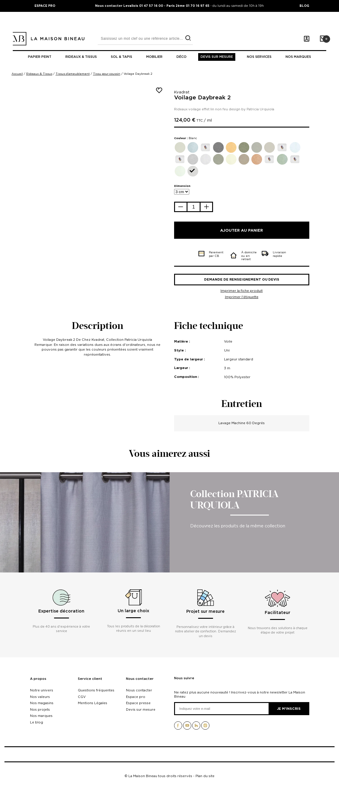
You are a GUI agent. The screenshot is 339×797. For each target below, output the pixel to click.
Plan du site (205, 776)
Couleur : (185, 138)
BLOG (304, 5)
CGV (82, 697)
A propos (38, 678)
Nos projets (40, 709)
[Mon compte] (306, 38)
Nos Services (259, 56)
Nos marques (298, 56)
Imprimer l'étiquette (241, 297)
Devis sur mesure (217, 56)
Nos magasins (41, 703)
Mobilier (154, 56)
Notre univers (41, 690)
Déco (181, 56)
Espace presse (138, 703)
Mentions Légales (92, 703)
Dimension (182, 185)
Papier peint (39, 56)
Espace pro (135, 697)
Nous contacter (140, 678)
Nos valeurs (40, 697)
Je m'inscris (289, 708)
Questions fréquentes (96, 690)
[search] (188, 38)
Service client (90, 678)
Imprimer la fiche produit (241, 290)
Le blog (36, 722)
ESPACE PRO (44, 5)
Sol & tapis (121, 56)
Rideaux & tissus (81, 56)
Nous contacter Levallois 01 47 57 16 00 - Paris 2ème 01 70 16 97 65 (152, 5)
